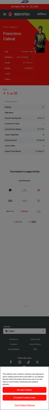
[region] (24, 388)
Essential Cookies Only (24, 397)
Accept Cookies (24, 390)
